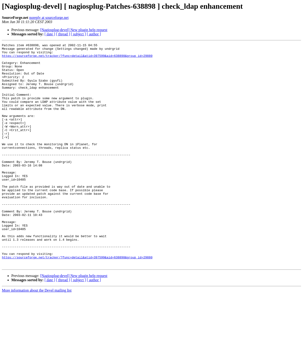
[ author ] (94, 34)
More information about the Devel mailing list (37, 335)
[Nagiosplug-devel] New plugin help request (73, 30)
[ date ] (49, 34)
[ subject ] (78, 34)
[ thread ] (63, 34)
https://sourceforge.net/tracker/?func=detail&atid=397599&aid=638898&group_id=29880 (77, 58)
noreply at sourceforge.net (49, 18)
